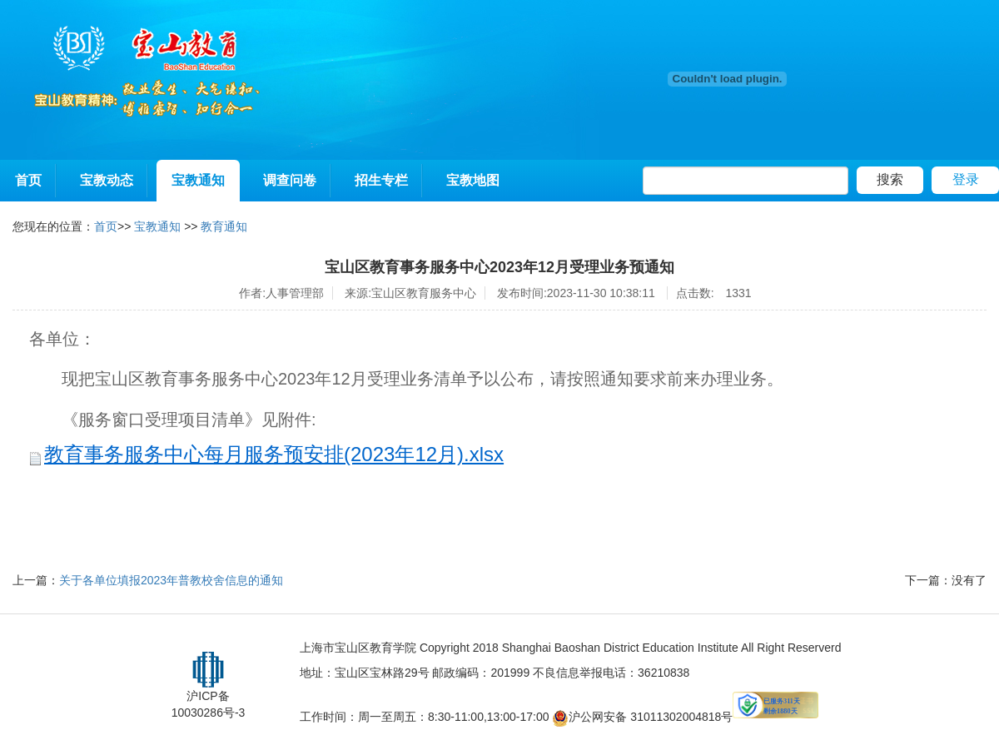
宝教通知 (198, 180)
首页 (28, 180)
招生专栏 (381, 180)
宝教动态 (106, 180)
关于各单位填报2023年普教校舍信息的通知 (171, 580)
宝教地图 (473, 180)
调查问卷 (289, 180)
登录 (965, 179)
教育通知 (224, 226)
